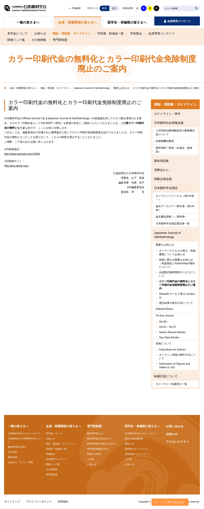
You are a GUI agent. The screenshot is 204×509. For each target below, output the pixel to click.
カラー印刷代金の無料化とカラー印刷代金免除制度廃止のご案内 (177, 285)
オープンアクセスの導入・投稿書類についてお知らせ (177, 252)
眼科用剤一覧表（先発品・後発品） (174, 149)
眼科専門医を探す (17, 447)
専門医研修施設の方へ (98, 449)
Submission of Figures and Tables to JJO (174, 365)
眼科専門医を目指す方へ (99, 438)
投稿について (163, 343)
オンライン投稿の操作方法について (177, 356)
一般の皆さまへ (28, 22)
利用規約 (63, 501)
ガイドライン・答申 (167, 113)
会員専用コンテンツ (179, 21)
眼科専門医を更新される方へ (102, 443)
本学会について (17, 33)
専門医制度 (60, 39)
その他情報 (38, 39)
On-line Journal (165, 315)
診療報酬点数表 (165, 141)
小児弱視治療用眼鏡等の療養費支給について (175, 132)
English (76, 8)
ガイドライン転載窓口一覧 (171, 384)
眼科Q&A (12, 457)
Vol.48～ (164, 321)
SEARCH (196, 8)
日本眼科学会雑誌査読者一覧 (173, 223)
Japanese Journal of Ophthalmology (92, 88)
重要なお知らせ (121, 88)
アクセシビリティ (177, 441)
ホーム (5, 88)
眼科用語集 (161, 160)
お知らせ (40, 33)
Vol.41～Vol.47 (167, 326)
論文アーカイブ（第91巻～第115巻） (175, 208)
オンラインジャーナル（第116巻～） (175, 197)
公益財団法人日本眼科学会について (25, 440)
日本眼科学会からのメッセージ (24, 433)
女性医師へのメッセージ (137, 454)
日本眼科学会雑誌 (166, 188)
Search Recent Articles (172, 332)
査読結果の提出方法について (176, 302)
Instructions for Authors (172, 349)
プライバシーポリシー (39, 501)
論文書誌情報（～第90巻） (171, 216)
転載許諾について (166, 376)
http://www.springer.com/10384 (22, 154)
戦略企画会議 (163, 179)
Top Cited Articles (169, 337)
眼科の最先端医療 (134, 438)
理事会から (161, 170)
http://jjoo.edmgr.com (16, 165)
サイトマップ (12, 501)
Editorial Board (164, 308)
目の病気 (12, 452)
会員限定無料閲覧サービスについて (177, 274)
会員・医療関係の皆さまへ (77, 22)
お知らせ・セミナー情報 (20, 462)
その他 (90, 459)
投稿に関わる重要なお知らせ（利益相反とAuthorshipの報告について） (177, 263)
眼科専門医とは (95, 433)
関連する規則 (94, 454)
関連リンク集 (16, 39)
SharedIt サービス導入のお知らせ (177, 295)
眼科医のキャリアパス (136, 449)
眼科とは (129, 443)
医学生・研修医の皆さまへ (127, 22)
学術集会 (136, 33)
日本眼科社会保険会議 (168, 122)
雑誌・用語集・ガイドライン (72, 33)
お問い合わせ (174, 426)
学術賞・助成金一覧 (110, 33)
